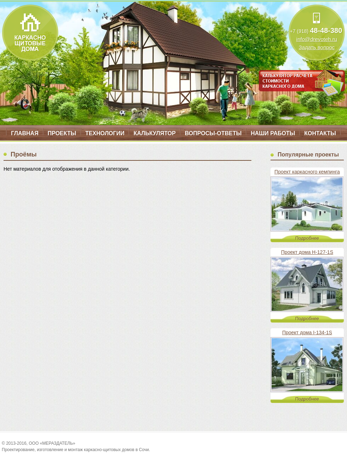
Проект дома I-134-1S (307, 332)
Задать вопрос (317, 47)
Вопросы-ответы (213, 133)
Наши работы (273, 133)
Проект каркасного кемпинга (307, 172)
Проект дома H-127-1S (307, 252)
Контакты (320, 133)
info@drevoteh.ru (316, 39)
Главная (25, 133)
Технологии (104, 133)
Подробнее (307, 238)
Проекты (61, 133)
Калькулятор (154, 133)
